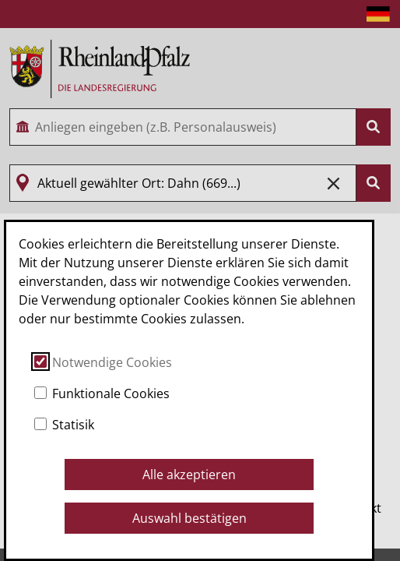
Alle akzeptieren (189, 474)
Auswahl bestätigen (189, 518)
